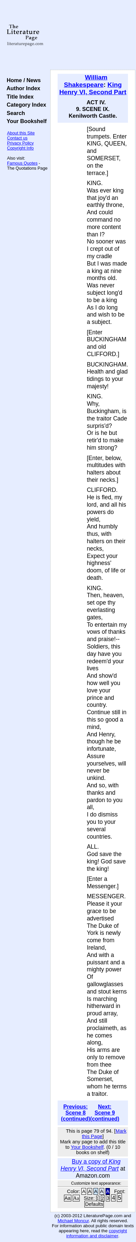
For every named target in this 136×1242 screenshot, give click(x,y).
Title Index (18, 97)
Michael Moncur (73, 1220)
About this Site (21, 132)
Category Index (25, 105)
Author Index (22, 88)
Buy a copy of (91, 1165)
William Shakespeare (86, 81)
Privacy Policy (20, 143)
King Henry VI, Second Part (92, 88)
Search (14, 113)
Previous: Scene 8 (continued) (75, 1113)
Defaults (94, 1204)
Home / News (22, 80)
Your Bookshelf (25, 121)
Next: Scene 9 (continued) (104, 1113)
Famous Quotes (22, 163)
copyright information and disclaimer (96, 1233)
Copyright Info (20, 148)
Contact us (17, 137)
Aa (68, 1198)
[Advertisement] (93, 35)
